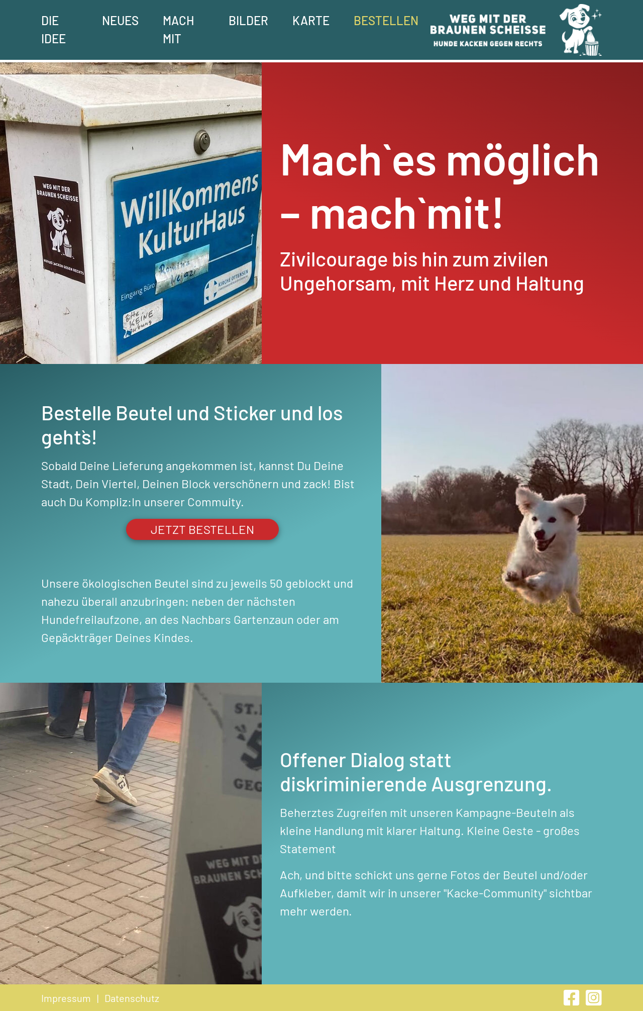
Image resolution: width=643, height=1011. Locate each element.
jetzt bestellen (202, 529)
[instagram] (594, 1000)
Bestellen (386, 20)
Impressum (66, 998)
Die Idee (53, 29)
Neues (120, 20)
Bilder (248, 20)
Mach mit (178, 29)
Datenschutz (131, 998)
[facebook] (573, 1000)
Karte (311, 20)
